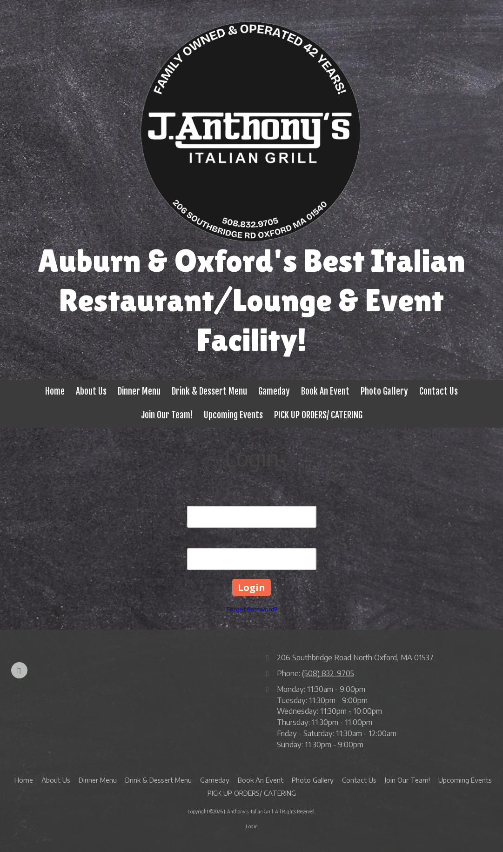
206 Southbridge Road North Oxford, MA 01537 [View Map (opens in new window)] (355, 657)
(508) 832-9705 (328, 673)
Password (251, 542)
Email (251, 499)
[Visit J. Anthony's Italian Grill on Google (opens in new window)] (19, 670)
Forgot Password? (252, 609)
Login (252, 826)
